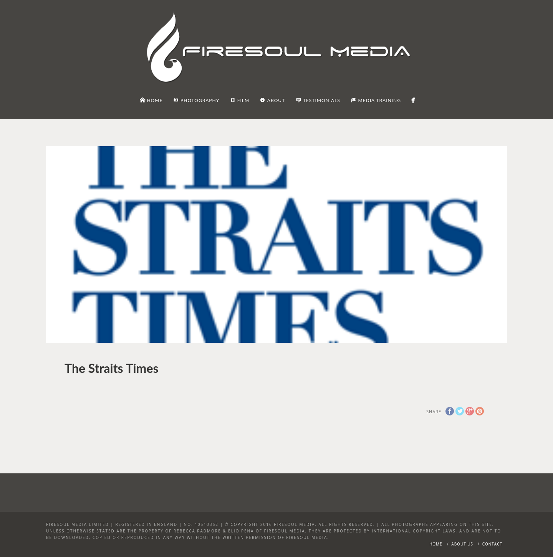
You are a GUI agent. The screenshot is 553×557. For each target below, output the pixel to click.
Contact (492, 544)
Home (435, 544)
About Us (462, 544)
